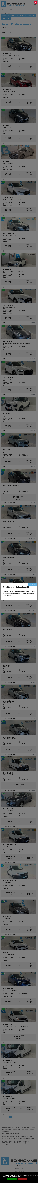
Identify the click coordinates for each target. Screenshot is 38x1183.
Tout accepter (11, 1179)
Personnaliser (32, 1179)
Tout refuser (23, 1179)
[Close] (35, 2)
